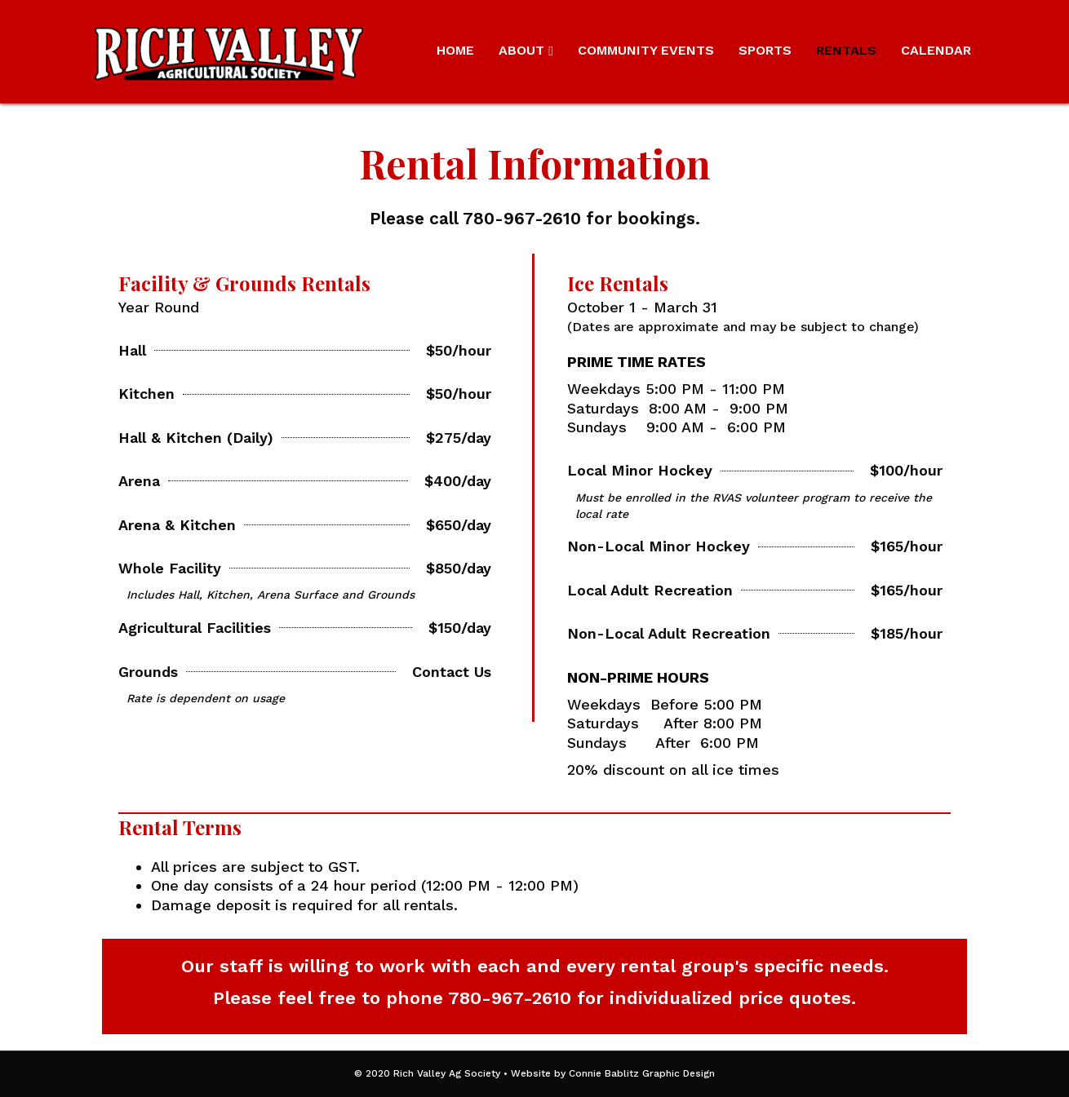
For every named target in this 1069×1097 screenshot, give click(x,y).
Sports (765, 50)
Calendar (936, 50)
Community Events (646, 50)
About (521, 50)
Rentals (846, 50)
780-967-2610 (509, 998)
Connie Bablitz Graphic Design (642, 1073)
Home (455, 50)
